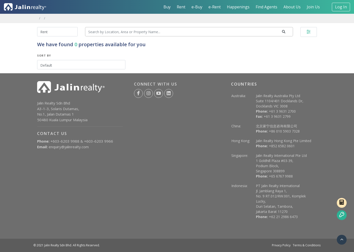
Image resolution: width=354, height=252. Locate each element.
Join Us (313, 7)
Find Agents (266, 7)
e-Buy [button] (197, 7)
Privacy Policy (281, 245)
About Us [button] (292, 7)
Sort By (44, 55)
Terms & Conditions (307, 245)
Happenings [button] (238, 7)
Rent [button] (181, 7)
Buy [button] (167, 7)
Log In (341, 7)
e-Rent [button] (214, 7)
